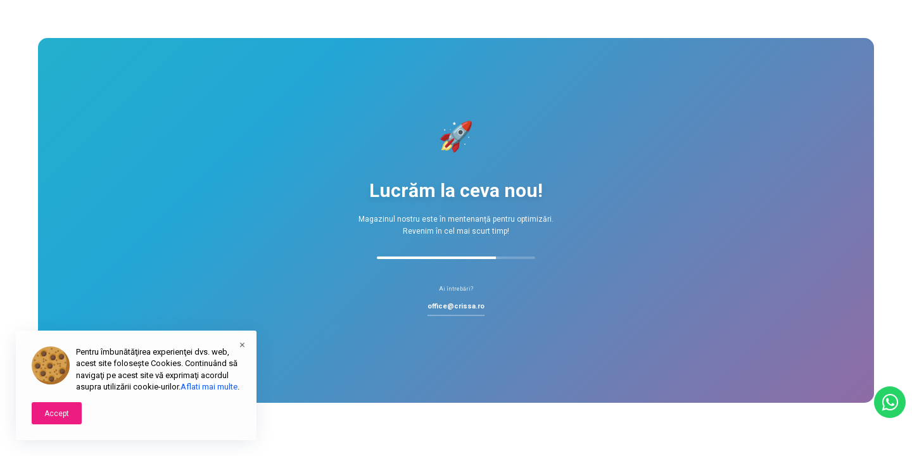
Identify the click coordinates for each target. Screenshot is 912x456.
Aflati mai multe (209, 386)
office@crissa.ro (456, 306)
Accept (56, 413)
